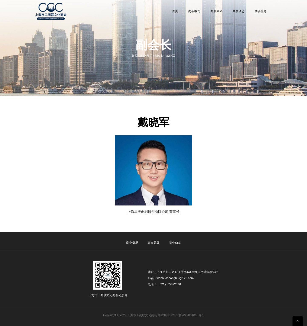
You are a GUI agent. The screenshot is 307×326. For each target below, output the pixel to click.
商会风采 (216, 11)
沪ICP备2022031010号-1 (187, 315)
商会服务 (261, 11)
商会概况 (194, 11)
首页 (175, 11)
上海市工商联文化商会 (142, 315)
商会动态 (239, 11)
